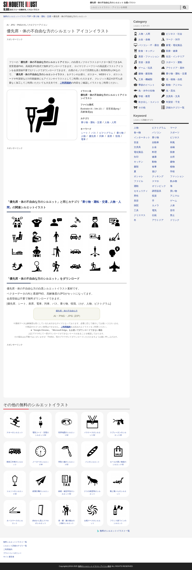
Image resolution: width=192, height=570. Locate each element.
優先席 (92, 136)
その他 (141, 107)
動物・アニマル (174, 85)
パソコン (156, 132)
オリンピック (159, 186)
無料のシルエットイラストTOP (17, 16)
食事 (154, 166)
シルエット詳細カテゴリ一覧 (15, 546)
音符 (172, 210)
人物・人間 (110, 122)
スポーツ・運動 (174, 62)
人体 (172, 205)
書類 (136, 166)
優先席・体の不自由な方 (67, 311)
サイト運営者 (8, 557)
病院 (136, 205)
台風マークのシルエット (92, 522)
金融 (172, 147)
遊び (154, 171)
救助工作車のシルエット (15, 463)
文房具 (137, 147)
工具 (136, 210)
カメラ (155, 205)
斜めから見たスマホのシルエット (40, 522)
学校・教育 (144, 96)
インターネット (142, 137)
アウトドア (158, 220)
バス (93, 133)
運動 (136, 186)
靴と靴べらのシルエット (118, 492)
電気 (154, 210)
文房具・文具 (173, 96)
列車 (101, 136)
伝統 (154, 215)
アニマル (174, 195)
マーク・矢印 (173, 39)
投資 (154, 195)
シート (84, 133)
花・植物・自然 (174, 79)
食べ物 (137, 132)
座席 (109, 136)
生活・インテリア (175, 56)
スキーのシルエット (15, 432)
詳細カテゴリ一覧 (175, 107)
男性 (136, 195)
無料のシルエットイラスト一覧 (115, 531)
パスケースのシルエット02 (92, 433)
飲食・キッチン (146, 51)
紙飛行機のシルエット (40, 492)
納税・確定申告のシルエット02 (66, 492)
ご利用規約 (65, 82)
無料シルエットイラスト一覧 (15, 542)
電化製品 (138, 152)
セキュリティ (141, 191)
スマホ (155, 181)
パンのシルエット (92, 462)
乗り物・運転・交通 (42, 16)
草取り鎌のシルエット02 (66, 463)
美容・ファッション (148, 56)
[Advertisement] (67, 48)
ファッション (177, 176)
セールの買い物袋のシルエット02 (118, 463)
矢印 (136, 156)
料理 (154, 152)
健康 (154, 156)
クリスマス (139, 215)
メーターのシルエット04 (40, 463)
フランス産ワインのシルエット (118, 522)
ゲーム (173, 200)
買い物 (173, 191)
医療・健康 (172, 51)
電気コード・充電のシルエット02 (40, 433)
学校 (172, 171)
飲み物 (173, 181)
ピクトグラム (106, 133)
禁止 (172, 215)
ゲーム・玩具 (145, 67)
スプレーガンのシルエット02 (118, 433)
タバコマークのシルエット (15, 522)
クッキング (158, 176)
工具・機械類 (145, 79)
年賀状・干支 (173, 102)
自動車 (155, 142)
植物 (172, 166)
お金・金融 (144, 39)
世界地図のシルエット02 (66, 433)
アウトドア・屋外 (175, 67)
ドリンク (174, 220)
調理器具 (156, 191)
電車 (83, 139)
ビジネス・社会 (174, 34)
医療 (172, 152)
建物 (172, 161)
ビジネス (174, 137)
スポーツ (174, 132)
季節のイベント (146, 85)
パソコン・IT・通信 (148, 45)
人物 (83, 136)
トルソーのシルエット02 (15, 492)
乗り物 (120, 133)
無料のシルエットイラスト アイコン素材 (94, 566)
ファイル (138, 181)
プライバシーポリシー (12, 553)
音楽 (136, 142)
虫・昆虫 (170, 90)
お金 (154, 147)
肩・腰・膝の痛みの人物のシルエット (66, 522)
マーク (173, 127)
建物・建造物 (145, 73)
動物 (154, 161)
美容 (136, 200)
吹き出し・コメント (148, 102)
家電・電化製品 (174, 45)
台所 (172, 156)
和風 (172, 142)
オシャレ (138, 176)
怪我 (117, 136)
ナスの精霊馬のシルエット (92, 492)
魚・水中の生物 (146, 90)
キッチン (138, 161)
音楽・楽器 (144, 62)
